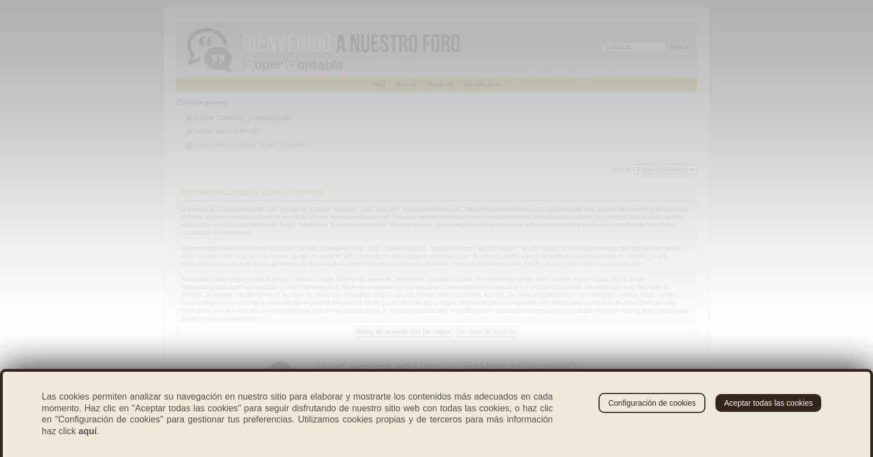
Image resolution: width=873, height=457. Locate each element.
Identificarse (482, 84)
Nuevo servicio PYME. (227, 131)
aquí (88, 431)
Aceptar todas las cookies (768, 402)
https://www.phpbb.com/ (611, 264)
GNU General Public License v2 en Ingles (234, 256)
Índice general (206, 102)
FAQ (379, 84)
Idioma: (621, 169)
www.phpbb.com (449, 256)
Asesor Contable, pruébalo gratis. (243, 118)
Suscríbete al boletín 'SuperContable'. (250, 145)
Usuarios (440, 84)
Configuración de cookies (651, 402)
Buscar (406, 84)
